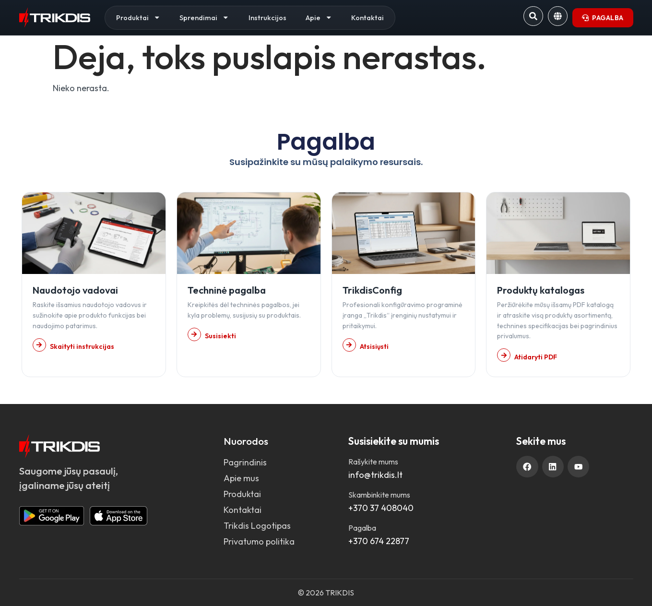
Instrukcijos (267, 17)
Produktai (138, 17)
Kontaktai (367, 17)
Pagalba (362, 528)
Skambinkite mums (379, 494)
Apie (319, 17)
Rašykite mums (373, 461)
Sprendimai (204, 17)
